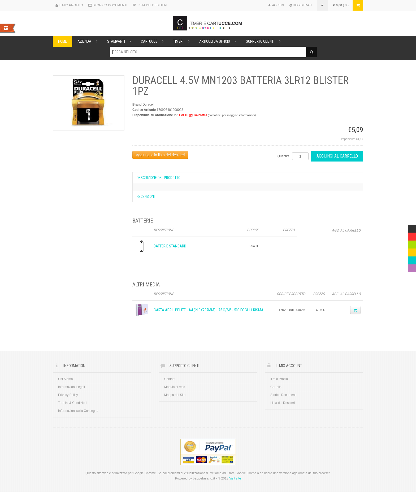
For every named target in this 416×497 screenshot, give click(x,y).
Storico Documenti (283, 395)
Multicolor (412, 227)
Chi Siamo (65, 379)
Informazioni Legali (71, 387)
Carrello (275, 387)
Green (412, 243)
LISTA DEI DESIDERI (150, 5)
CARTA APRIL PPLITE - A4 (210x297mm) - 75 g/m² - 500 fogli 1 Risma (208, 310)
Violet (412, 267)
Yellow (412, 251)
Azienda (89, 41)
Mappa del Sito (174, 395)
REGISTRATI (300, 5)
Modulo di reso (174, 387)
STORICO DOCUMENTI (107, 5)
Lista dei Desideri (282, 403)
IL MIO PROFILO (69, 5)
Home (62, 41)
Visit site (235, 478)
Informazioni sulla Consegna (78, 411)
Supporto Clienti (265, 41)
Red (411, 235)
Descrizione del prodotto (158, 178)
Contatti (169, 379)
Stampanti (121, 41)
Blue (411, 259)
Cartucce (154, 41)
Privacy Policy (68, 395)
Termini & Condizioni (72, 403)
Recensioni (146, 196)
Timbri (183, 41)
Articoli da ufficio (220, 41)
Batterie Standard (170, 246)
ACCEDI (276, 5)
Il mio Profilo (279, 379)
